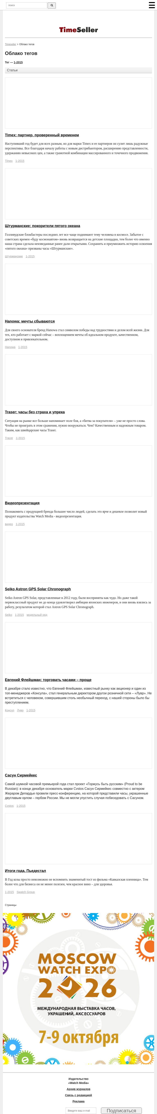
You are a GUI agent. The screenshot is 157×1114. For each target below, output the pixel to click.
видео (9, 524)
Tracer (9, 438)
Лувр (20, 710)
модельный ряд (37, 614)
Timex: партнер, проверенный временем (42, 135)
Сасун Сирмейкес (21, 775)
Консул (9, 710)
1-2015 (18, 62)
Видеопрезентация (22, 503)
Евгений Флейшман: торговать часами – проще (48, 680)
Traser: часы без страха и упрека (35, 412)
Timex (9, 161)
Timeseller (10, 44)
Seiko (8, 614)
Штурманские (14, 256)
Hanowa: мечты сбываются (30, 321)
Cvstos (9, 805)
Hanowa (10, 347)
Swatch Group (26, 892)
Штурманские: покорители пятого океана (42, 226)
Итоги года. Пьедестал (25, 871)
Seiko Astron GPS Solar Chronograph (38, 589)
